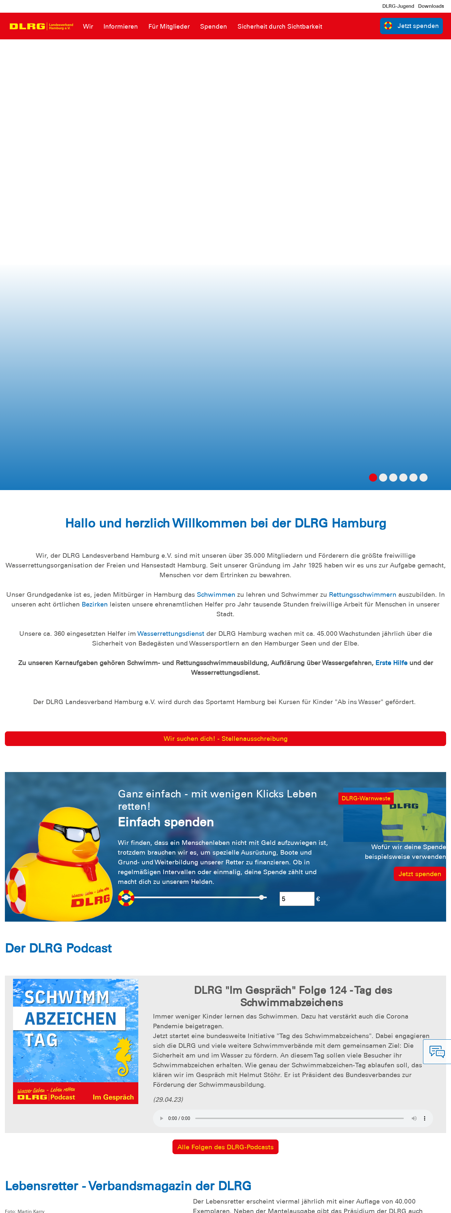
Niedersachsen (215, 780)
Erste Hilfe (391, 212)
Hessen (426, 770)
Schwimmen (216, 144)
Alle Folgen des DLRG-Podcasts (225, 696)
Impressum (21, 1203)
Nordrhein (258, 780)
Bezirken (95, 153)
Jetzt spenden (420, 423)
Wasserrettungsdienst (170, 183)
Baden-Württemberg (379, 770)
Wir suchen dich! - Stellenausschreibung (226, 288)
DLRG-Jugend (398, 6)
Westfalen (292, 780)
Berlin (335, 770)
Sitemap (85, 1203)
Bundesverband (424, 1203)
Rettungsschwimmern (362, 144)
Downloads (431, 6)
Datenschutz (55, 1203)
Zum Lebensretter (225, 826)
